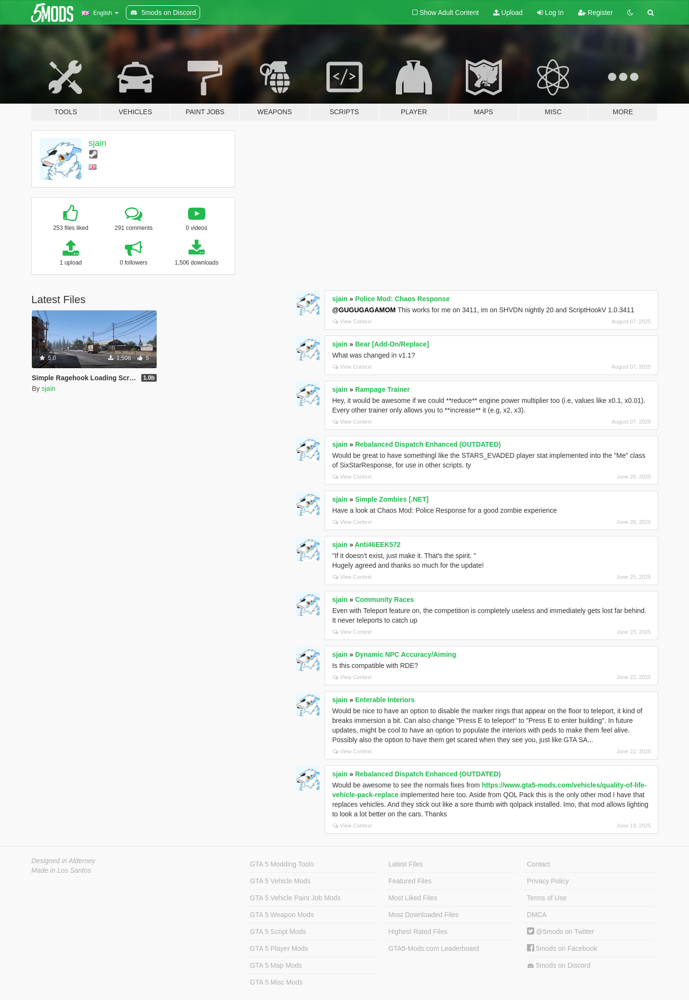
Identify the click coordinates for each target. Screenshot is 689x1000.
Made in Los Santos (61, 870)
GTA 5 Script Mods (278, 931)
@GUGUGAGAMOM (364, 310)
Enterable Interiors (385, 700)
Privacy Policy (548, 881)
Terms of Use (547, 898)
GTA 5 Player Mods (279, 948)
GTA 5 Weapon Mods (282, 915)
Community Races (384, 599)
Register (595, 12)
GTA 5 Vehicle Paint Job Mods (295, 898)
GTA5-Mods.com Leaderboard (434, 948)
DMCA (537, 915)
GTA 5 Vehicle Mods (280, 881)
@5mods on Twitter (560, 931)
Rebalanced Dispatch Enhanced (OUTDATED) (427, 444)
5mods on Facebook (562, 948)
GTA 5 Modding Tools (282, 864)
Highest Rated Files (418, 931)
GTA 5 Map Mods (276, 965)
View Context (352, 321)
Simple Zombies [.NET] (391, 499)
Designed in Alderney (63, 861)
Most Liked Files (413, 898)
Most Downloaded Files (424, 915)
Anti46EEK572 (378, 544)
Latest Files (406, 864)
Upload (508, 12)
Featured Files (410, 881)
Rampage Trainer (382, 389)
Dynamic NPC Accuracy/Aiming (405, 654)
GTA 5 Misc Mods (276, 982)
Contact (538, 864)
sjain (98, 143)
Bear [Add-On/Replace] (392, 344)
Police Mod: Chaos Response (402, 299)
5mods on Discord (559, 965)
